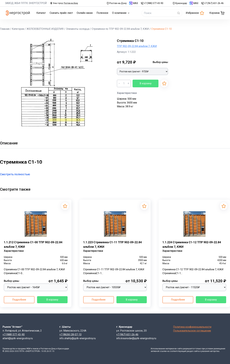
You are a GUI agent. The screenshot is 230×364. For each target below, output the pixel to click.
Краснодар (179, 3)
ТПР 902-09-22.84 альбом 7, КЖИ (137, 46)
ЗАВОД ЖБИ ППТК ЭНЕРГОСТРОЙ (26, 3)
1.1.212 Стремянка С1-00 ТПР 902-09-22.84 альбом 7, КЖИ (33, 244)
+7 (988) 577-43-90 (152, 3)
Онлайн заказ (85, 12)
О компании (121, 12)
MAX (133, 3)
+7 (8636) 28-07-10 (70, 334)
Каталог (41, 12)
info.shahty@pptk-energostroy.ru (77, 338)
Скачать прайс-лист (61, 12)
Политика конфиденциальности (192, 326)
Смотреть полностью (17, 174)
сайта (179, 349)
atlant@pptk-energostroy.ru (18, 338)
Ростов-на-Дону (116, 3)
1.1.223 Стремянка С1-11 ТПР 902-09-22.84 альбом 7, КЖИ (112, 244)
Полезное (102, 12)
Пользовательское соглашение (192, 330)
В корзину (146, 83)
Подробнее (19, 299)
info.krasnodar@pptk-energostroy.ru (136, 338)
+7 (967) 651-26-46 (212, 3)
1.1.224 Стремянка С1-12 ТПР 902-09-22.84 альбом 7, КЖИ (191, 244)
